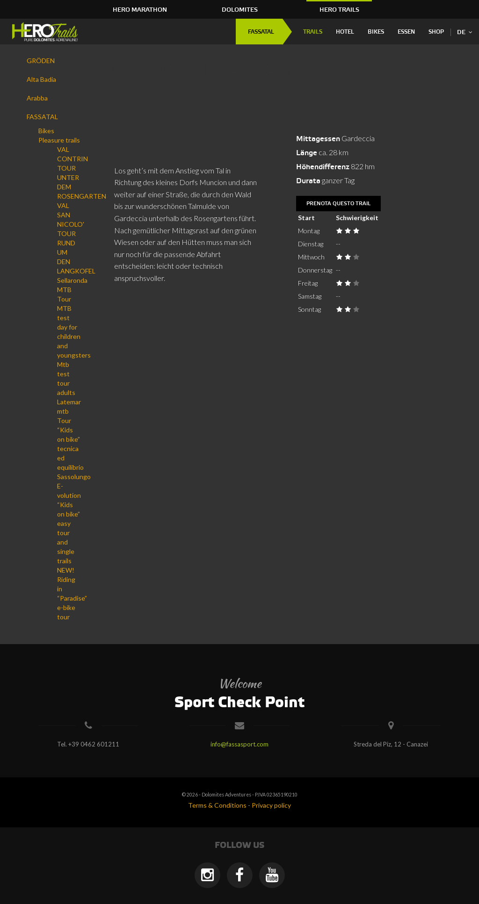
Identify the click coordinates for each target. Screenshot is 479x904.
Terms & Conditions (217, 805)
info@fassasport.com (239, 744)
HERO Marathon (140, 10)
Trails (312, 32)
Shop (436, 32)
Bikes (376, 32)
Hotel (345, 32)
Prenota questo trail (338, 204)
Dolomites (240, 10)
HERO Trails (339, 10)
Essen (406, 32)
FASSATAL (261, 32)
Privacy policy (271, 805)
